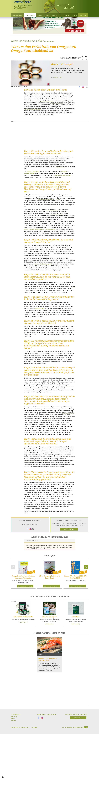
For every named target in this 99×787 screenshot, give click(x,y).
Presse (13, 778)
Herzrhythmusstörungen (32, 198)
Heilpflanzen (30, 15)
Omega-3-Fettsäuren (36, 56)
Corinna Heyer (58, 92)
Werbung (14, 776)
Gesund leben (57, 15)
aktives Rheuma (59, 254)
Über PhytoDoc (16, 773)
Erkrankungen (17, 15)
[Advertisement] (49, 751)
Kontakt (13, 780)
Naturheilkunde (43, 15)
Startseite (14, 56)
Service (74, 15)
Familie (67, 15)
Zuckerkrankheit (29, 194)
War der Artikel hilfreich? (70, 73)
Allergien (68, 191)
